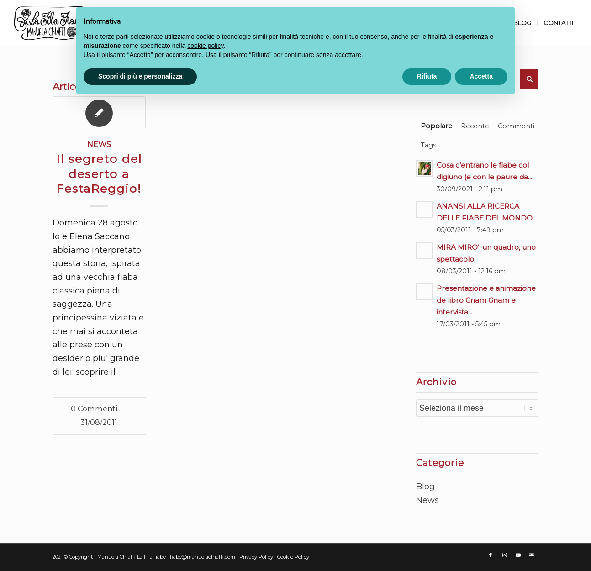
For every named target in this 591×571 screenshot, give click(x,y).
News (99, 144)
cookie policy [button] (205, 45)
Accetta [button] (481, 76)
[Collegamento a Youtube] (518, 555)
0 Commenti (94, 408)
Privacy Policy (256, 557)
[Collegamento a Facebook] (490, 555)
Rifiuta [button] (427, 76)
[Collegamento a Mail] (531, 555)
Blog (425, 487)
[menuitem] (522, 23)
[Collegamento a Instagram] (504, 555)
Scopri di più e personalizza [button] (140, 76)
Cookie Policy (293, 557)
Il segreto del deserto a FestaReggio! (99, 174)
